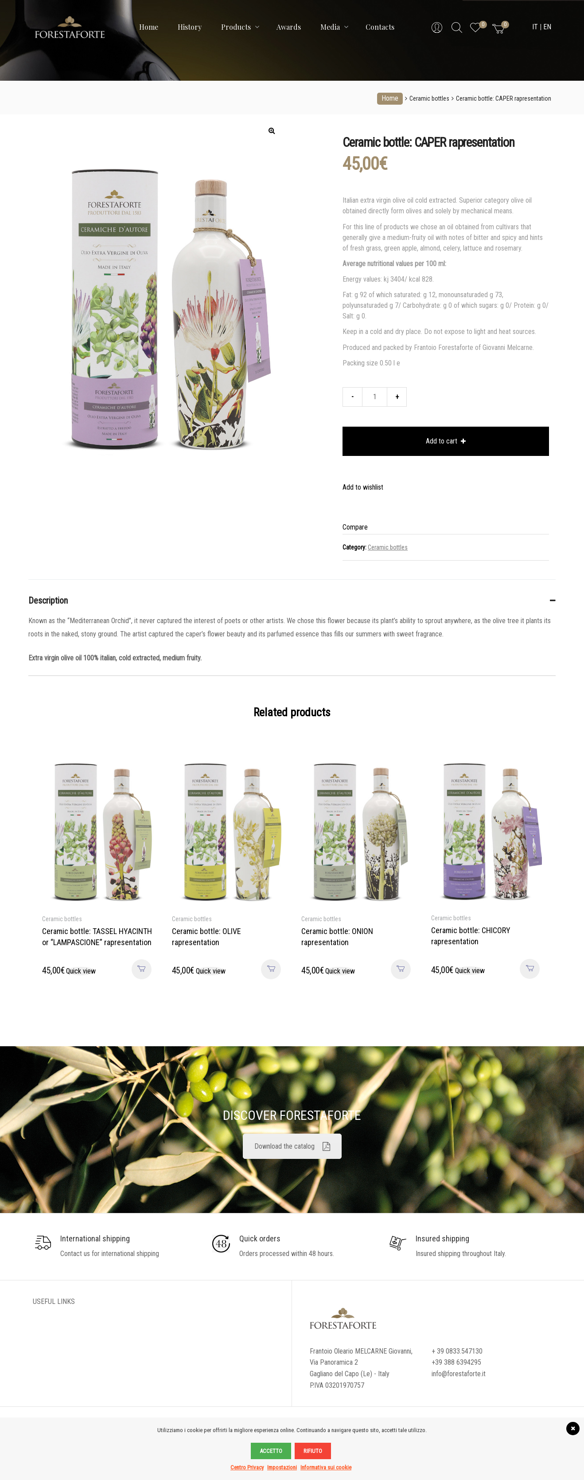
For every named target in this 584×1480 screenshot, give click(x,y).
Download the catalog (292, 1146)
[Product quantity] (374, 397)
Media (334, 26)
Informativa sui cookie (325, 1467)
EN (547, 27)
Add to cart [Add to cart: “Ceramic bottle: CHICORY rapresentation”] (530, 969)
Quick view (81, 971)
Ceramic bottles (429, 98)
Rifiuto (313, 1451)
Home (148, 26)
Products (240, 26)
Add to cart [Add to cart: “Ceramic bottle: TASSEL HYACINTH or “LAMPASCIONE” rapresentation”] (142, 969)
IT (535, 27)
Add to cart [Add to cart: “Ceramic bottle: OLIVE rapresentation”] (271, 969)
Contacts (380, 26)
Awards (288, 26)
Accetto (271, 1451)
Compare (355, 527)
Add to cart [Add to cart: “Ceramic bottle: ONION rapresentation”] (401, 969)
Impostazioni (282, 1467)
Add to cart (441, 441)
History (190, 26)
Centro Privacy (247, 1467)
